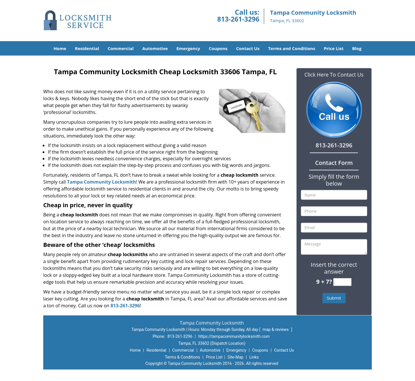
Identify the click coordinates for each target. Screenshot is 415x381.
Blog (356, 48)
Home (60, 48)
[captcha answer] (342, 282)
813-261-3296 (238, 19)
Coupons (218, 48)
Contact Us (247, 48)
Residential (87, 48)
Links (254, 357)
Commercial (121, 48)
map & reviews (276, 329)
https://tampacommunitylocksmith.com (234, 336)
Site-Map (235, 357)
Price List (334, 48)
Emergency (188, 48)
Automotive (155, 48)
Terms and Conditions (291, 48)
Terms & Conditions (182, 357)
